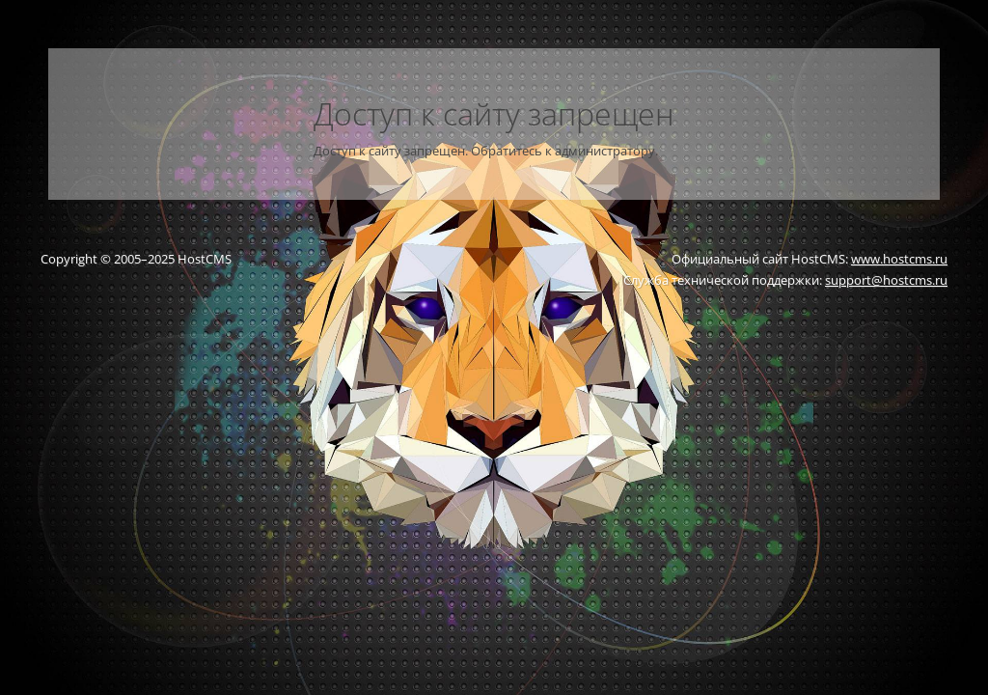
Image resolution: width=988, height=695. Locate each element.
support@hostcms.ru (886, 280)
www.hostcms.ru (899, 258)
